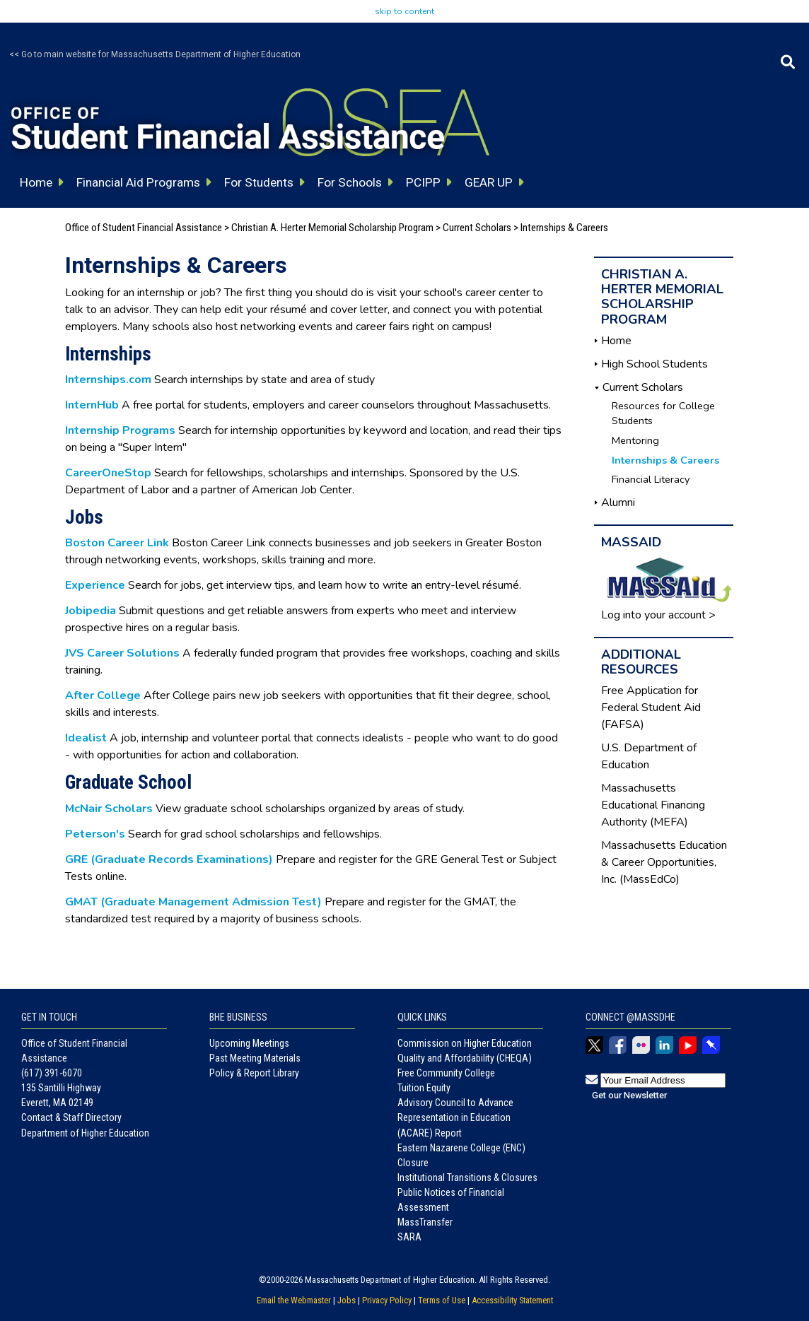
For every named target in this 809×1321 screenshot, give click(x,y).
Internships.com (108, 379)
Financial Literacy (650, 479)
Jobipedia (90, 610)
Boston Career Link (117, 543)
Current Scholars (477, 227)
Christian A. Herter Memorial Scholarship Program (332, 227)
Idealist (86, 738)
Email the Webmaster (294, 1300)
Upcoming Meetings (249, 1043)
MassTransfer (425, 1222)
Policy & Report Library (254, 1073)
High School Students (654, 364)
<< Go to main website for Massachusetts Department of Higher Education (155, 54)
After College (103, 695)
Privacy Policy (387, 1300)
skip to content (404, 11)
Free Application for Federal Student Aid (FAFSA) (651, 707)
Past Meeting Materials (255, 1058)
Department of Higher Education (85, 1133)
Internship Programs (120, 430)
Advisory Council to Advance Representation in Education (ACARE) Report (455, 1117)
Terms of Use (441, 1300)
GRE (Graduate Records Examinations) (169, 859)
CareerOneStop (108, 473)
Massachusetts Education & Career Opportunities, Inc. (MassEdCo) (664, 862)
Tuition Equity (423, 1087)
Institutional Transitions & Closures (467, 1177)
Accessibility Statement (512, 1300)
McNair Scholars (109, 808)
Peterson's (95, 834)
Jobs (346, 1300)
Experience (95, 585)
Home (616, 340)
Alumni (618, 502)
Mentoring (635, 440)
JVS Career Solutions (122, 653)
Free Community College (446, 1073)
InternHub (92, 405)
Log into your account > (658, 615)
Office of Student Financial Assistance (143, 227)
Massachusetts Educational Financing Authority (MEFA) (653, 805)
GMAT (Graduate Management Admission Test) (193, 902)
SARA (409, 1237)
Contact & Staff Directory (71, 1117)
